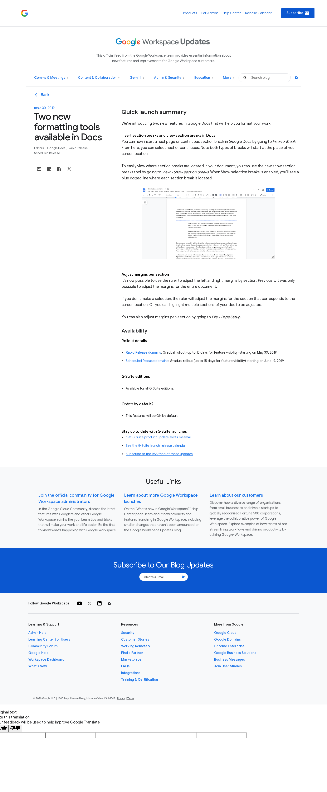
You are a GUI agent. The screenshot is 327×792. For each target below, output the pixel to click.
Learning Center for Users (49, 639)
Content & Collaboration (98, 78)
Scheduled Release (47, 153)
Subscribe (298, 13)
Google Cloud (225, 633)
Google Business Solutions (235, 653)
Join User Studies (228, 666)
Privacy (121, 698)
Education (203, 78)
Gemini (137, 78)
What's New (37, 666)
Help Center (232, 13)
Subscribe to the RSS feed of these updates (159, 454)
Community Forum (43, 646)
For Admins (210, 13)
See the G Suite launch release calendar (156, 446)
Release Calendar (258, 13)
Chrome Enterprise (229, 646)
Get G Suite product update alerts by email (158, 437)
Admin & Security (169, 78)
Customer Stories (135, 639)
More (228, 78)
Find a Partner (132, 653)
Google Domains (227, 639)
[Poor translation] (15, 728)
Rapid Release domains (143, 352)
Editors (39, 148)
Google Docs (56, 148)
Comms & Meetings (51, 78)
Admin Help (37, 633)
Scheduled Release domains (147, 361)
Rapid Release (78, 148)
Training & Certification (139, 680)
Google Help (38, 653)
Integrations (130, 673)
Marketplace (131, 659)
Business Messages (229, 659)
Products (190, 13)
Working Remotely (135, 646)
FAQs (125, 666)
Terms (130, 698)
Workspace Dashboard (46, 659)
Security (127, 633)
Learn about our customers (236, 495)
